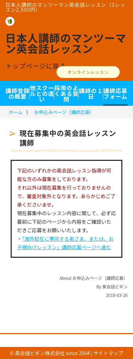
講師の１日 (91, 93)
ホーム (16, 112)
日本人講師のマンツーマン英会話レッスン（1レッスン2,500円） (65, 7)
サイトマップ (108, 353)
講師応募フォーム (115, 93)
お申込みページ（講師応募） (64, 112)
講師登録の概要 (17, 93)
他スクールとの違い (42, 93)
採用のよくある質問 (66, 93)
